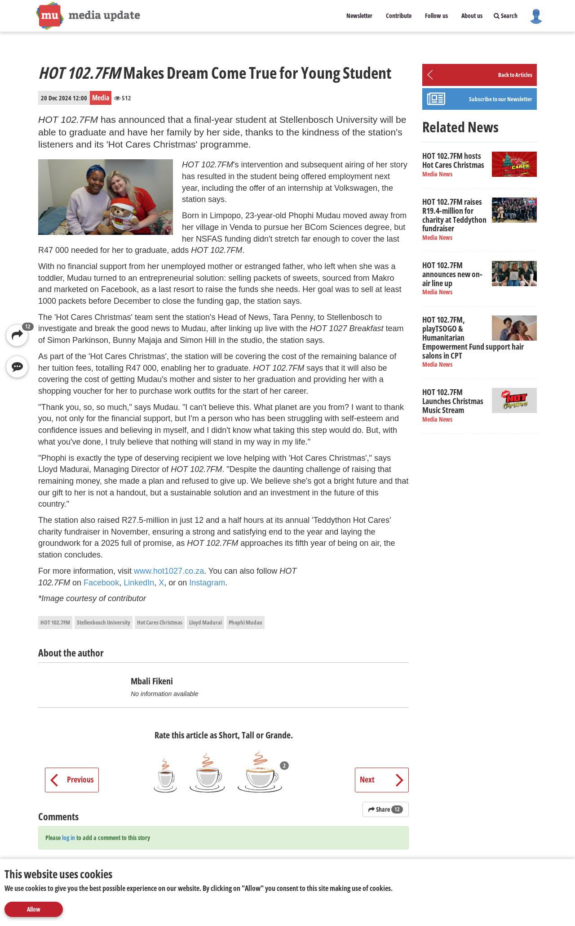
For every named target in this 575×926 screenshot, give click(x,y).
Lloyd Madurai (205, 622)
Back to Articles (515, 75)
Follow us (436, 15)
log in (68, 837)
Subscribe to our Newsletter (500, 99)
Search (506, 15)
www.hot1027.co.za (169, 570)
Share (385, 809)
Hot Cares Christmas (159, 622)
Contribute (398, 15)
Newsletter (359, 15)
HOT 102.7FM (55, 622)
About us (471, 15)
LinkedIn (139, 582)
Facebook (101, 582)
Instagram (207, 582)
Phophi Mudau (245, 622)
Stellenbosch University (103, 622)
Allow (33, 909)
